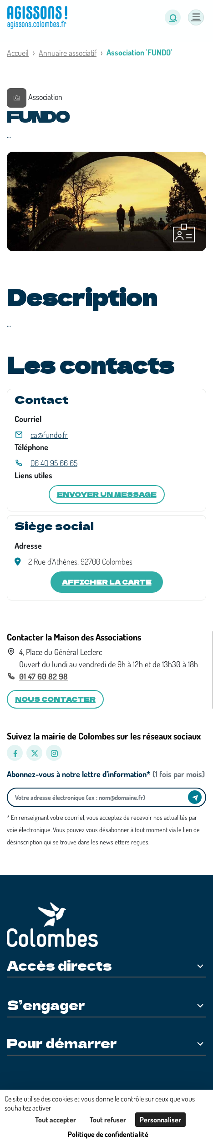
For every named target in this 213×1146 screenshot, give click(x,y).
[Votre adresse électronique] (99, 797)
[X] (34, 753)
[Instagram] (54, 753)
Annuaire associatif (67, 53)
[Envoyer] (195, 797)
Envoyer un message (107, 494)
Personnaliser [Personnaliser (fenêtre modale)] (160, 1119)
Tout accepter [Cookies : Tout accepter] (55, 1119)
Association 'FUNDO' (139, 52)
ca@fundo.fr (49, 435)
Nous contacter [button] (55, 699)
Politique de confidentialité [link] (108, 1134)
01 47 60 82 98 (43, 676)
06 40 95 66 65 (53, 463)
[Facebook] (15, 753)
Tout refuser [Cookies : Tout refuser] (108, 1119)
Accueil (18, 53)
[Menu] (196, 17)
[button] (173, 17)
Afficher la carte (107, 581)
